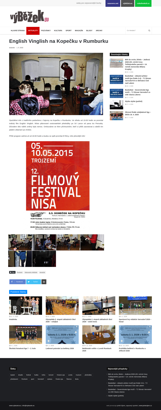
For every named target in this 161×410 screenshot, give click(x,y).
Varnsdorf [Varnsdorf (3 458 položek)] (41, 379)
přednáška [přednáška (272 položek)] (88, 375)
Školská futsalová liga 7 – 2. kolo (22, 348)
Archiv (99, 31)
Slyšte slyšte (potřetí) (133, 101)
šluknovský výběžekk (31, 272)
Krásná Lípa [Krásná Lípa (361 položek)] (61, 375)
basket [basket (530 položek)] (12, 375)
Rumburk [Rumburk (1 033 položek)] (25, 379)
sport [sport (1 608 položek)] (32, 379)
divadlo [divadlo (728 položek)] (20, 375)
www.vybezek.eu (15, 405)
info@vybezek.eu (28, 405)
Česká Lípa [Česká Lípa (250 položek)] (59, 379)
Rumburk (19, 272)
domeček (42, 272)
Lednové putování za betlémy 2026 (60, 348)
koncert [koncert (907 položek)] (51, 375)
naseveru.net (112, 3)
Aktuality (33, 31)
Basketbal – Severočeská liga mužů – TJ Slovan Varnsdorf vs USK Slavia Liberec (137, 92)
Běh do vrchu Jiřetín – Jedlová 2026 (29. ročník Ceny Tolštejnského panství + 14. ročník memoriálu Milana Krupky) (137, 64)
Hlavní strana (18, 31)
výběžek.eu (127, 3)
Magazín (79, 31)
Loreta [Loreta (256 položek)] (70, 375)
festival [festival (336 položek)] (28, 375)
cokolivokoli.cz (143, 3)
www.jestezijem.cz (145, 405)
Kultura (58, 31)
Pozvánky (46, 31)
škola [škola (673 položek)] (76, 379)
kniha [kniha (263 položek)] (43, 375)
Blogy (89, 31)
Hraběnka (13, 319)
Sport (68, 31)
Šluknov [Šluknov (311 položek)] (69, 379)
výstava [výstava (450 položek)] (49, 379)
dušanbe (12, 48)
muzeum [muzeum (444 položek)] (78, 375)
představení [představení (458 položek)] (14, 379)
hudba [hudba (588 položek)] (36, 375)
